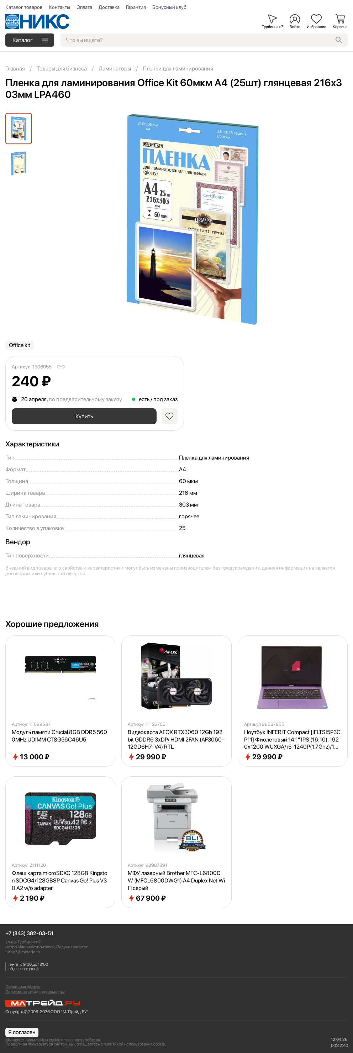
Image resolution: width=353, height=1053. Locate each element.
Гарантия (136, 7)
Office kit (19, 345)
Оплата (84, 7)
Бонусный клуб (169, 7)
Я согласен (22, 1032)
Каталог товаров (23, 7)
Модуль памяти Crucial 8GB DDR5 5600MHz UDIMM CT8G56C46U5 (59, 737)
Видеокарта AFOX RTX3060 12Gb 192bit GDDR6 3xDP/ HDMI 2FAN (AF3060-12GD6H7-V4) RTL (176, 741)
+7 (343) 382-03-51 (29, 933)
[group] (193, 219)
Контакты (59, 7)
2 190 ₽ (28, 899)
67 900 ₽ (147, 899)
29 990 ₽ (147, 758)
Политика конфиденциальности (35, 992)
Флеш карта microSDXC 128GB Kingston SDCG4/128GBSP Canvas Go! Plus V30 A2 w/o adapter (59, 882)
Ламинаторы (115, 68)
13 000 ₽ (30, 758)
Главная (15, 68)
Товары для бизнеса (62, 68)
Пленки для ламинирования (178, 68)
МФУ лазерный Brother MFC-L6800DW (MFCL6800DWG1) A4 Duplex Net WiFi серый (176, 882)
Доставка (109, 7)
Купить (83, 417)
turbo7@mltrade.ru (22, 952)
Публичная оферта (22, 987)
